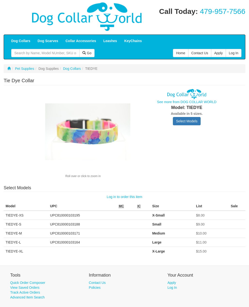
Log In (172, 287)
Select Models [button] (186, 121)
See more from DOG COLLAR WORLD (186, 102)
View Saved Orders (24, 287)
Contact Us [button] (199, 53)
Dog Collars (72, 69)
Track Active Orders (25, 292)
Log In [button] (233, 53)
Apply (172, 283)
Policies (94, 287)
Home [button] (180, 53)
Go (86, 53)
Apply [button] (218, 53)
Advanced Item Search (27, 297)
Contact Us (97, 283)
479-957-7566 (222, 11)
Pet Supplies (24, 69)
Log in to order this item (124, 197)
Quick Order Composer (27, 283)
